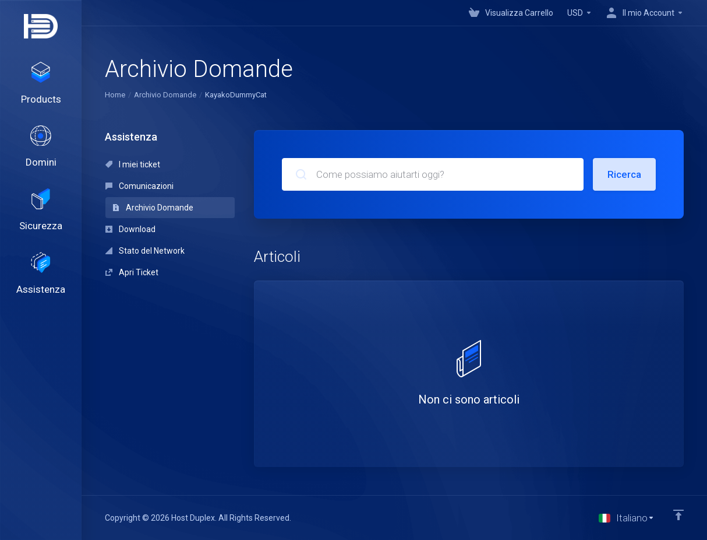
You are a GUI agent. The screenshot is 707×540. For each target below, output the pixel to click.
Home (115, 94)
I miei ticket (132, 164)
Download (130, 229)
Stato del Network (145, 250)
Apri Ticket (131, 272)
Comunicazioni (139, 186)
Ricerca (624, 174)
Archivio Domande (165, 94)
